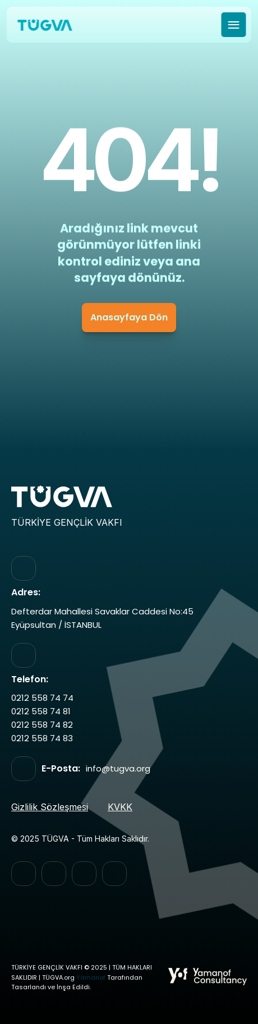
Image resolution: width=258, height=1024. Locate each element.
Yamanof (90, 978)
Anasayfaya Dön (129, 317)
